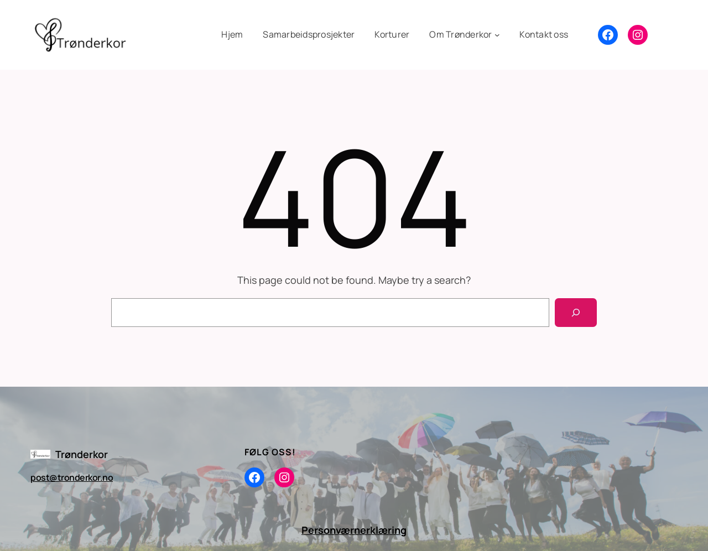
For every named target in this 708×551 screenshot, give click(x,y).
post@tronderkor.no (71, 477)
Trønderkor (81, 454)
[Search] (576, 312)
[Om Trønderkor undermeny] (464, 35)
